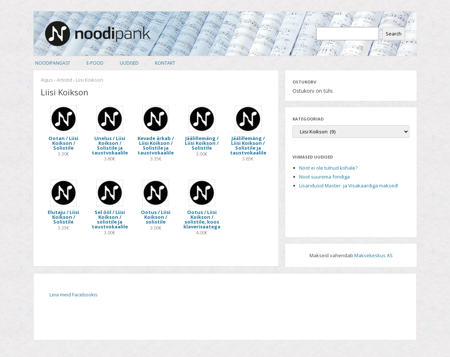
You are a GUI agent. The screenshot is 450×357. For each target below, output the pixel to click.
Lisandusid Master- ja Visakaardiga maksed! (348, 185)
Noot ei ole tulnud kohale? (328, 167)
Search (394, 33)
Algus (47, 79)
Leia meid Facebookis (74, 294)
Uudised (129, 63)
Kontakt (165, 63)
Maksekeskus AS (373, 255)
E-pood (95, 63)
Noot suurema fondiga (324, 176)
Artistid (64, 79)
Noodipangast (52, 63)
